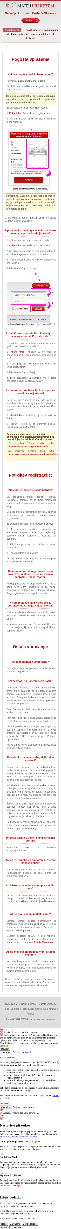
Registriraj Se (12, 30)
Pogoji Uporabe (12, 1009)
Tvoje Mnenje (49, 1009)
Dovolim (5, 1049)
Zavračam (6, 1052)
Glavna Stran (10, 1004)
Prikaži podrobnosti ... (23, 1052)
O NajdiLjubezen (27, 1004)
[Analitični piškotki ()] (1, 1173)
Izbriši (4, 1224)
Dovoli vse (16, 1227)
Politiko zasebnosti (28, 1136)
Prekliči (4, 1227)
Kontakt (30, 1013)
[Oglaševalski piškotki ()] (1, 1191)
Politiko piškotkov (8, 1136)
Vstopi (32, 20)
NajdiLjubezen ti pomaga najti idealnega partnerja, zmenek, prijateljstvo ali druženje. (32, 34)
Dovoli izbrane (30, 1224)
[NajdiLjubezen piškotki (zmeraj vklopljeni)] (1, 1154)
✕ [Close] (2, 1116)
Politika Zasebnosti (44, 942)
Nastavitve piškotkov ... (23, 1107)
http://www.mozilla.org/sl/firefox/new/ (28, 446)
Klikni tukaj (15, 113)
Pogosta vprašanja (47, 1004)
